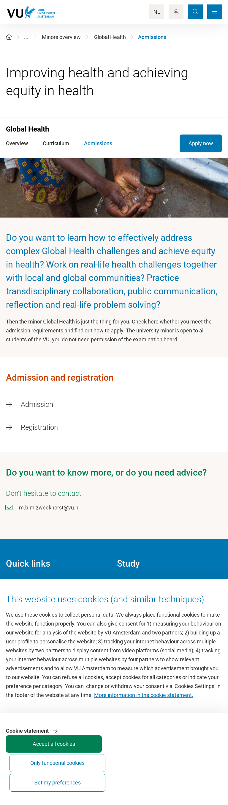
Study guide (131, 597)
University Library (26, 610)
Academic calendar (139, 583)
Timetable (128, 610)
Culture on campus (28, 597)
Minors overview (61, 37)
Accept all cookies (109, 780)
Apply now (201, 143)
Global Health (110, 37)
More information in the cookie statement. (143, 732)
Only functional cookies (154, 777)
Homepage (19, 583)
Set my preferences (199, 777)
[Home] (9, 37)
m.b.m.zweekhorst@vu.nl (49, 507)
